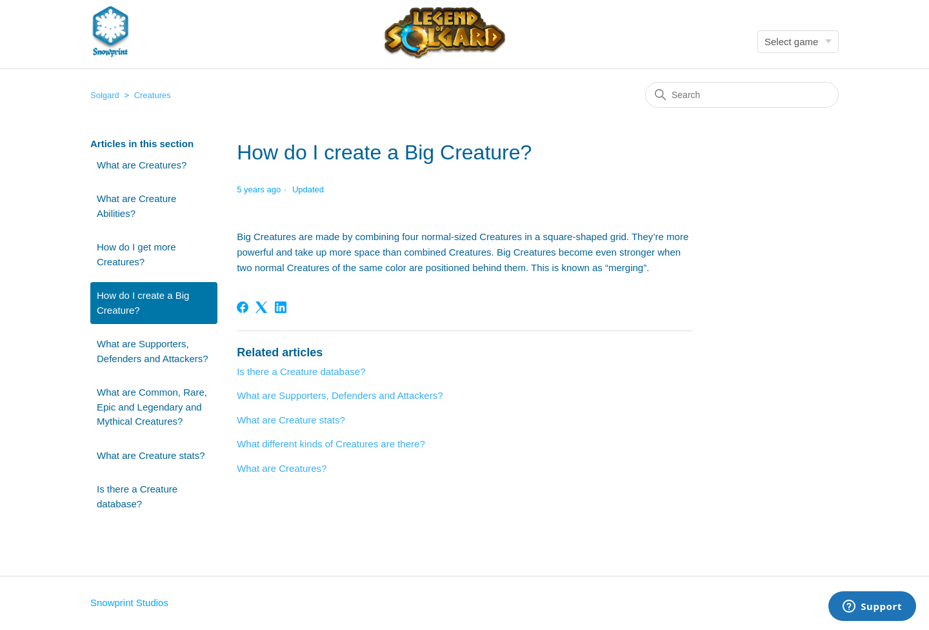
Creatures (152, 95)
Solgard (104, 95)
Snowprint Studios (129, 602)
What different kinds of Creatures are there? (331, 443)
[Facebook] (242, 307)
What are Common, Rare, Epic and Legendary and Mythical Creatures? (152, 407)
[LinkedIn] (280, 307)
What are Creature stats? (151, 455)
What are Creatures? (141, 164)
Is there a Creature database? (137, 496)
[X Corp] (261, 307)
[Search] (742, 95)
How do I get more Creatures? (136, 254)
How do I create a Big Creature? (143, 303)
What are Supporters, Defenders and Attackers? (152, 351)
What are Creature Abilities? (136, 206)
